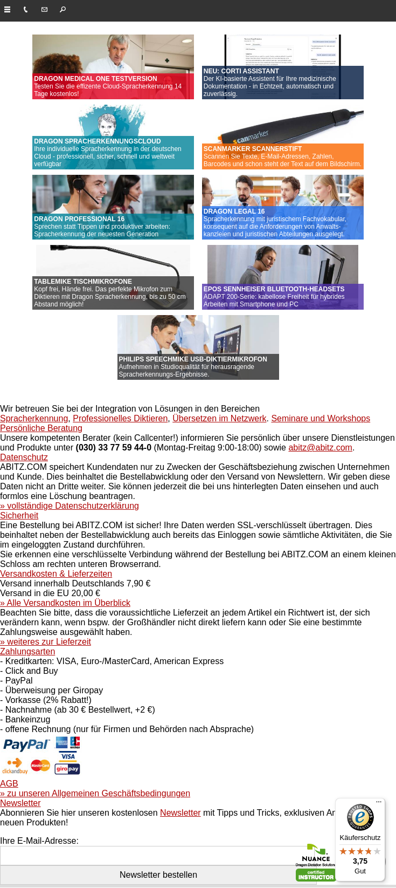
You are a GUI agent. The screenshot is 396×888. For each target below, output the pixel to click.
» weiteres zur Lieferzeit (45, 641)
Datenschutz (24, 457)
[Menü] (378, 804)
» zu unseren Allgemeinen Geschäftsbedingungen (95, 793)
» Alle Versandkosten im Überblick (65, 602)
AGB (9, 783)
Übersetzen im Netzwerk (219, 418)
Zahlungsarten (27, 651)
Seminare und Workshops (320, 418)
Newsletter (20, 803)
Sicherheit (19, 515)
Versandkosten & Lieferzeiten (56, 573)
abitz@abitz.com (320, 447)
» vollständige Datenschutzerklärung (69, 505)
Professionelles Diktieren (120, 418)
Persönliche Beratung (41, 428)
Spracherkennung (34, 418)
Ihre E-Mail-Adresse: (39, 840)
